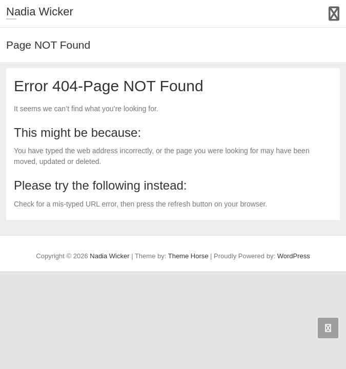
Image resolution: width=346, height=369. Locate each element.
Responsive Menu (334, 13)
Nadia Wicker (39, 11)
